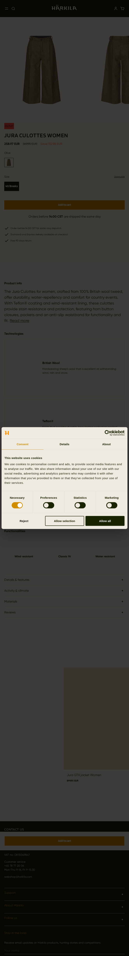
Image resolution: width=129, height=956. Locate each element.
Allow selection (64, 520)
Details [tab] (64, 444)
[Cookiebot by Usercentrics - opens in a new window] (108, 433)
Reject (24, 520)
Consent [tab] (23, 444)
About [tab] (106, 444)
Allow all (105, 520)
